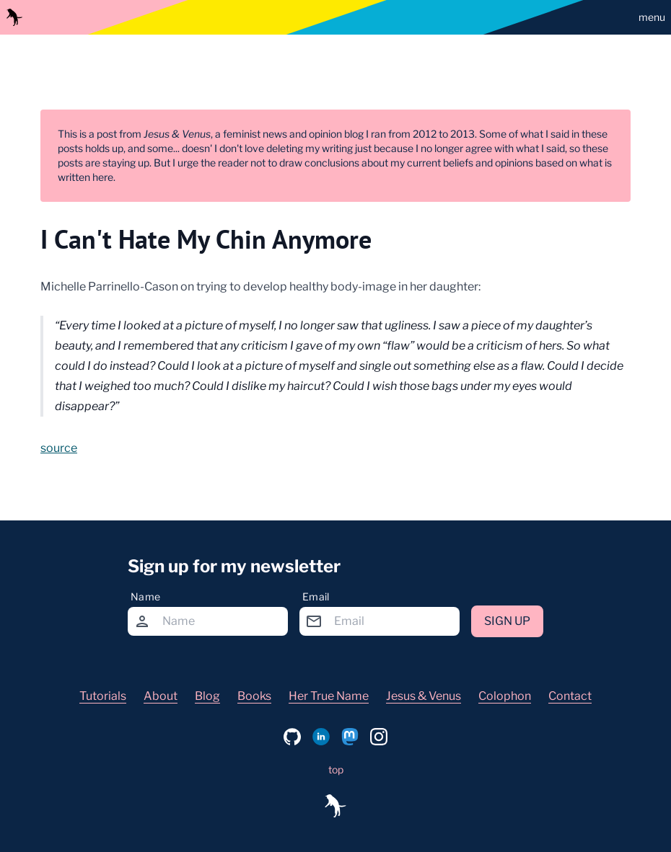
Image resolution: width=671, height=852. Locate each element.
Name (145, 596)
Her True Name (329, 696)
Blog (207, 696)
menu (652, 17)
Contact (570, 696)
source (58, 448)
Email (316, 596)
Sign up (507, 621)
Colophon (504, 696)
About (160, 696)
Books (254, 696)
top (335, 769)
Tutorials (102, 696)
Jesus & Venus (423, 696)
